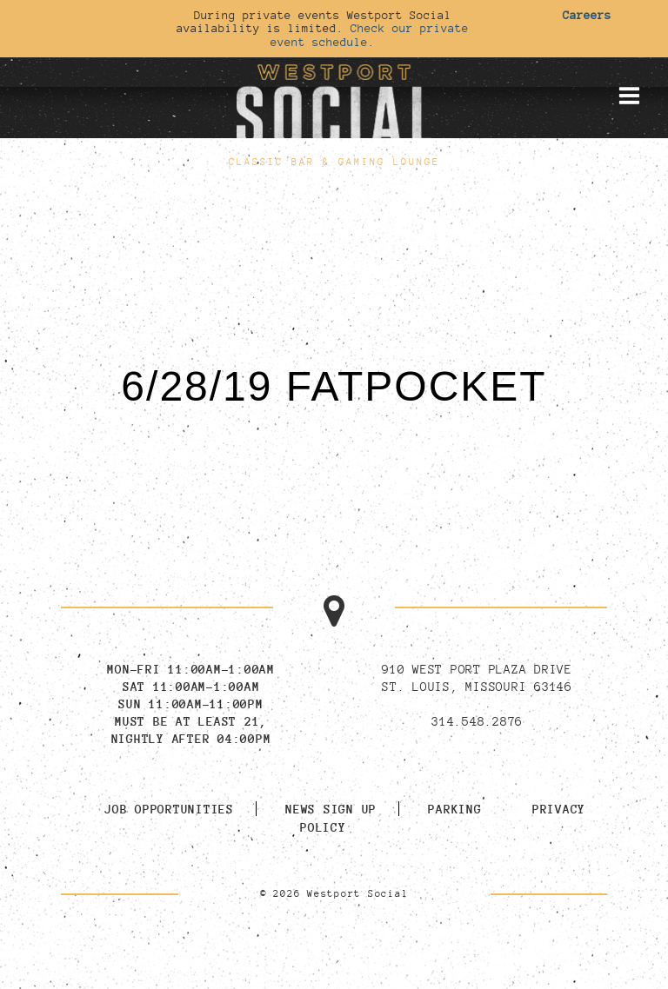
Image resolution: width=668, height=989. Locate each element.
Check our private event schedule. (370, 34)
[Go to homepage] (334, 103)
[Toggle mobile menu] (629, 95)
